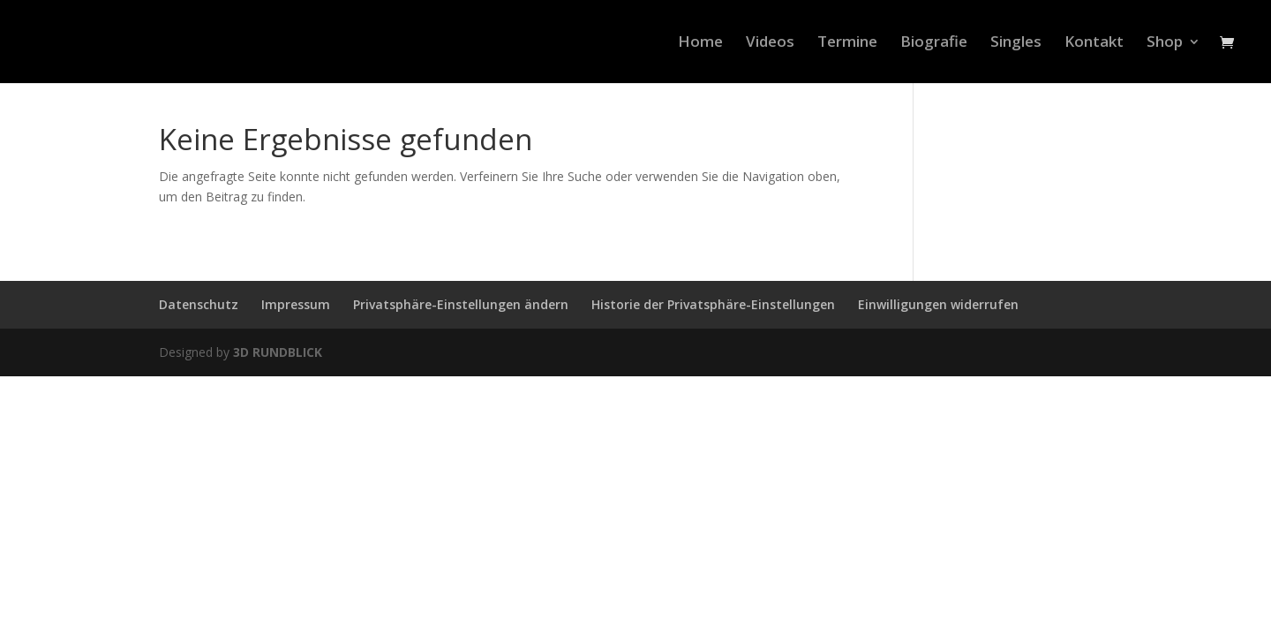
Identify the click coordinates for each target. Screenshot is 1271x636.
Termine (847, 43)
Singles (1016, 43)
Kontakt (1094, 43)
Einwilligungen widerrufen (938, 304)
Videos (770, 43)
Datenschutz (198, 304)
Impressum (295, 304)
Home (700, 43)
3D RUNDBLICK (277, 352)
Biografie (933, 43)
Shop (1165, 43)
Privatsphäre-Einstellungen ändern (460, 304)
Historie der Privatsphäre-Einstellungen (713, 304)
